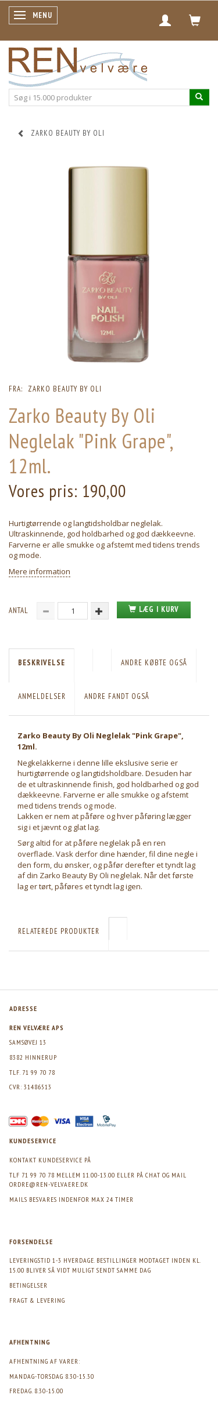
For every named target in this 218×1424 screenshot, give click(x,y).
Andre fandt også (116, 696)
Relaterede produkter (58, 931)
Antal (20, 610)
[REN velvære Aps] (78, 64)
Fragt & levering (37, 1300)
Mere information (39, 571)
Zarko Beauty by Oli (65, 389)
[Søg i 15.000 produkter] (199, 97)
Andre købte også (154, 663)
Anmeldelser (42, 696)
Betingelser (28, 1285)
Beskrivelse (41, 663)
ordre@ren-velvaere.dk (48, 1184)
